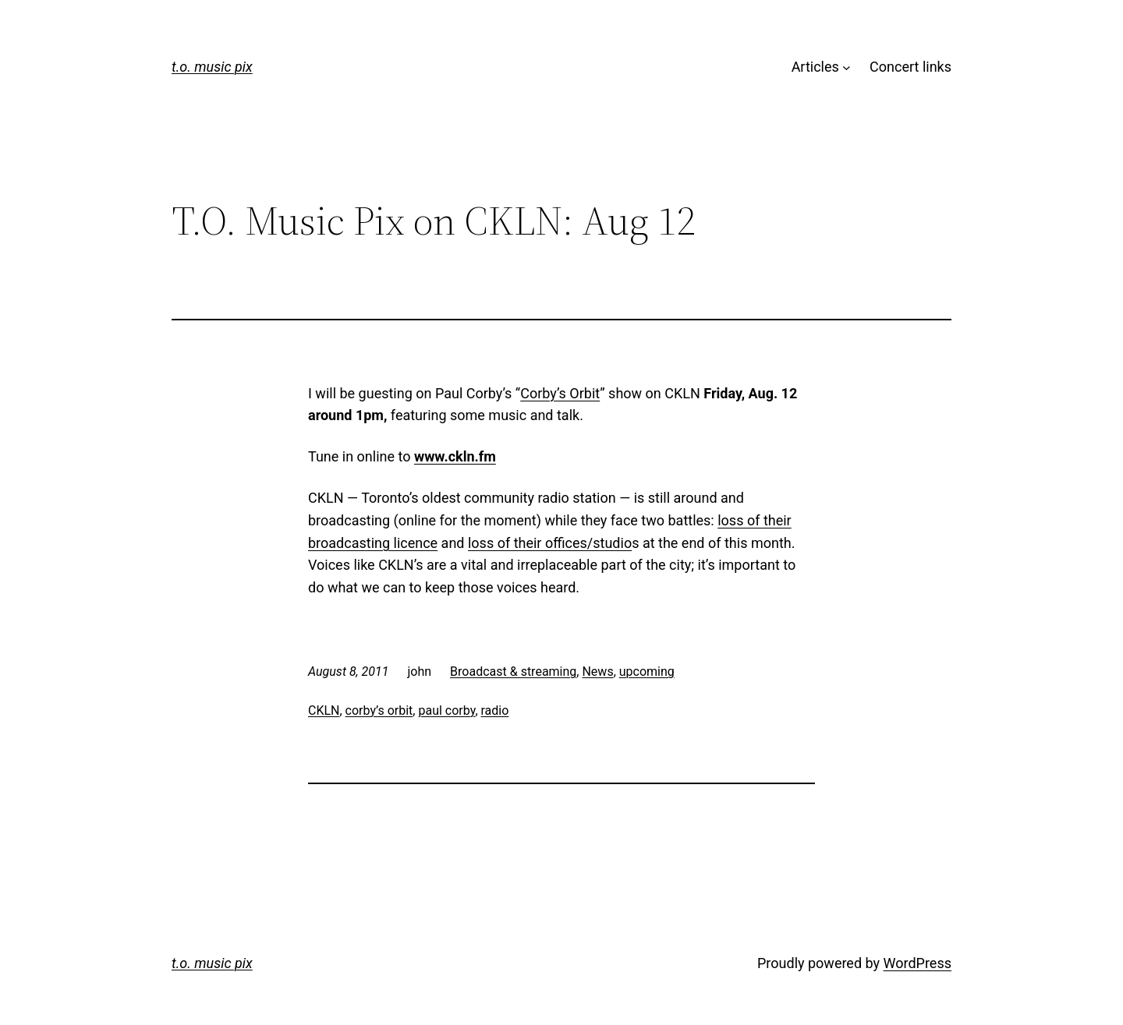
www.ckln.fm (455, 456)
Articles (815, 66)
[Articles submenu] (846, 67)
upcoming (647, 671)
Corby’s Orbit (560, 393)
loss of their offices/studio (550, 543)
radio (495, 710)
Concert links (910, 66)
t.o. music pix (212, 66)
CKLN (323, 710)
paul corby (446, 710)
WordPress (917, 963)
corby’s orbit (379, 710)
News (597, 671)
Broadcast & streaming (513, 671)
